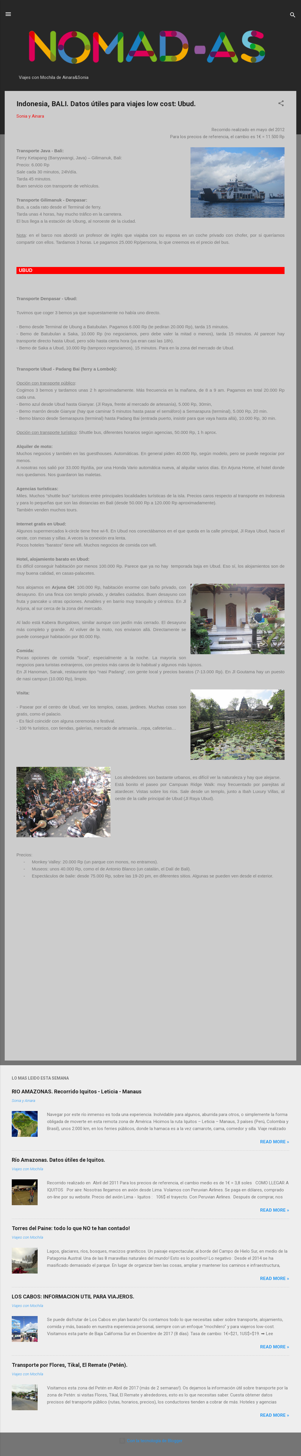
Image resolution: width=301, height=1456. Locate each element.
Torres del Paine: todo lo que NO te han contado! (71, 1228)
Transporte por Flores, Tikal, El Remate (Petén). (70, 1365)
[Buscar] (292, 16)
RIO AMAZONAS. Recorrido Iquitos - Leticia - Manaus (76, 1091)
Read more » (274, 1141)
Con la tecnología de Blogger (151, 1440)
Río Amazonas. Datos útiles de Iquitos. (58, 1160)
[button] (281, 104)
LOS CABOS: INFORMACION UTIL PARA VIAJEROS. (73, 1296)
